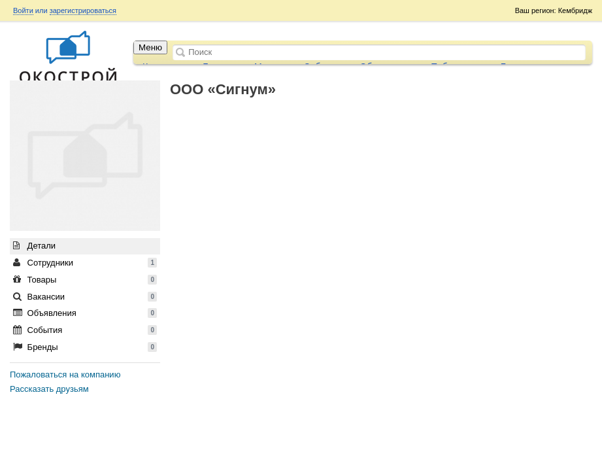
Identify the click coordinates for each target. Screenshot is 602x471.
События (85, 330)
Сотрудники (85, 263)
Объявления (85, 313)
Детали (34, 246)
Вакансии (85, 297)
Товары (85, 280)
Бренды (85, 347)
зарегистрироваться (83, 10)
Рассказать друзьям (49, 389)
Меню (150, 47)
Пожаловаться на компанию (65, 374)
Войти (23, 10)
